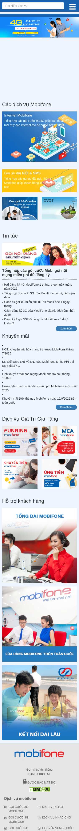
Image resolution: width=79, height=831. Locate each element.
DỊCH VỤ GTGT (52, 807)
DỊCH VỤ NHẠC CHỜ (56, 817)
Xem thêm (66, 328)
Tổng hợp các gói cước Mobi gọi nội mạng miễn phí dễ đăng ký (34, 272)
